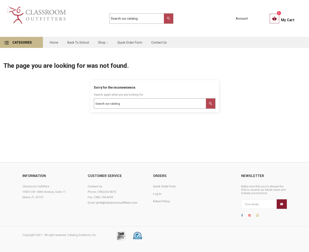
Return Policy (161, 201)
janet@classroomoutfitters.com (116, 202)
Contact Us (95, 186)
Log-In (157, 193)
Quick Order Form (164, 186)
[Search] (139, 18)
